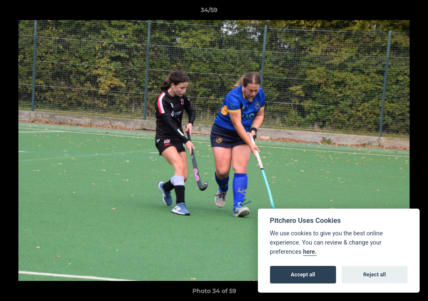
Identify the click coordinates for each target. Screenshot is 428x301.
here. (310, 251)
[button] (393, 12)
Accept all (303, 274)
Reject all (374, 274)
